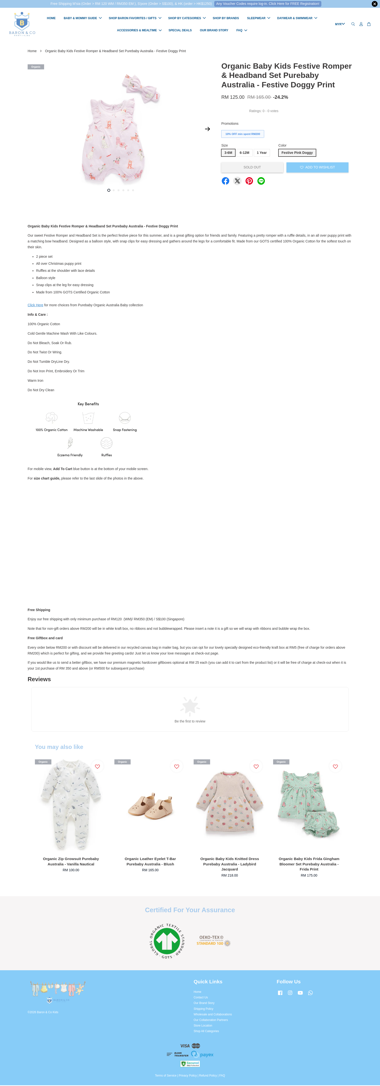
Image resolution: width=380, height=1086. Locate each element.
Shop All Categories (206, 1032)
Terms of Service (166, 1076)
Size (224, 146)
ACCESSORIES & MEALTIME (139, 31)
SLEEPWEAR (258, 18)
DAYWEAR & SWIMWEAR (297, 18)
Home (32, 52)
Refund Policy (208, 1076)
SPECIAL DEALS (180, 31)
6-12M (244, 153)
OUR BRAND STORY (214, 31)
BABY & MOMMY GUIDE (83, 18)
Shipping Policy (203, 1009)
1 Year (262, 153)
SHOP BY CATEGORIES (187, 18)
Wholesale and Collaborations (213, 1015)
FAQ (241, 31)
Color (282, 146)
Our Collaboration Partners (211, 1020)
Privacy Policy (188, 1076)
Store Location (203, 1026)
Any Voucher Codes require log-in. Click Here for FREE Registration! (267, 4)
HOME (51, 18)
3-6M (228, 153)
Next (207, 130)
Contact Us (201, 998)
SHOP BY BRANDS (226, 18)
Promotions (229, 124)
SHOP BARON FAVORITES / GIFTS (135, 18)
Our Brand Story (204, 1003)
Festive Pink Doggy (297, 153)
